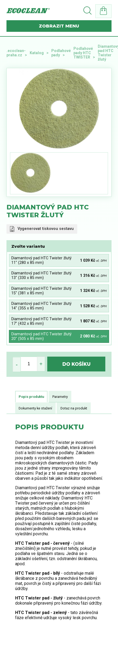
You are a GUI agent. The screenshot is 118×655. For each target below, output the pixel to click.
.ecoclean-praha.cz (16, 53)
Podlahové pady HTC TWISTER (83, 52)
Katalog (37, 53)
